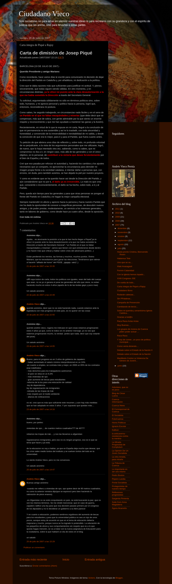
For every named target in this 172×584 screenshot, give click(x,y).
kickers (91, 578)
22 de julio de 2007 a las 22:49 (41, 295)
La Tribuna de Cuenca (118, 464)
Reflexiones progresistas (117, 493)
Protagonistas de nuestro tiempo (119, 487)
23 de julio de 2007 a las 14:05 (41, 346)
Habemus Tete (123, 258)
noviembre (123, 232)
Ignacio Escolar (119, 426)
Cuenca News (118, 405)
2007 (117, 225)
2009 (117, 217)
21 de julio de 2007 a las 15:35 (41, 266)
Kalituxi (115, 430)
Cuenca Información (117, 400)
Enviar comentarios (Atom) (45, 566)
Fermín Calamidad (125, 270)
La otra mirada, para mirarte (119, 458)
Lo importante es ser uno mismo (119, 470)
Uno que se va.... (125, 262)
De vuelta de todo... (126, 282)
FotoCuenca (117, 419)
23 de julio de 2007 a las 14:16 (41, 409)
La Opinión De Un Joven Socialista (120, 452)
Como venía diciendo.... (128, 346)
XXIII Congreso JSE (126, 278)
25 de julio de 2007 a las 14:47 (41, 469)
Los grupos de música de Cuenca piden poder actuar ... (132, 330)
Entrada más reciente (33, 559)
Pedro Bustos (118, 475)
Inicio (65, 559)
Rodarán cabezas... (126, 294)
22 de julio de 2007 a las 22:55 (41, 315)
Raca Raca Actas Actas (128, 321)
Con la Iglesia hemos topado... (131, 274)
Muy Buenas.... (124, 325)
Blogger (119, 578)
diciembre (122, 228)
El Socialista (117, 415)
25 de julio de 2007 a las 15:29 (41, 541)
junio (120, 366)
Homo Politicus (119, 422)
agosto (121, 244)
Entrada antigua (95, 559)
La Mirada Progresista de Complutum (118, 444)
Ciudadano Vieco (44, 14)
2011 (117, 209)
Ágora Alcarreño (119, 508)
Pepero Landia (118, 479)
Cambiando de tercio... (127, 307)
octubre (121, 236)
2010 (117, 213)
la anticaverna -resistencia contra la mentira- (120, 436)
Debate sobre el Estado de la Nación (134, 354)
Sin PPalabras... (124, 298)
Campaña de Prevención (128, 302)
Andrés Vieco (33, 304)
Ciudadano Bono (125, 290)
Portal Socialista (119, 482)
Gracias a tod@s (125, 317)
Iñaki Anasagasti (124, 266)
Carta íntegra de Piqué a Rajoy (131, 286)
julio (120, 248)
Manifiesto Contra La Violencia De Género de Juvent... (132, 359)
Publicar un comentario (34, 547)
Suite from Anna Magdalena (119, 503)
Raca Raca (122, 335)
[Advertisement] (124, 81)
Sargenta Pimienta (120, 498)
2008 (117, 221)
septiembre (123, 240)
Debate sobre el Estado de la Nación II (134, 350)
